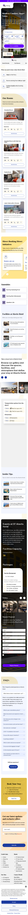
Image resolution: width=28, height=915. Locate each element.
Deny (14, 906)
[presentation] (13, 659)
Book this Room (14, 133)
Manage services (13, 898)
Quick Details (5, 63)
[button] (26, 886)
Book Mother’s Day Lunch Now (15, 0)
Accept (14, 902)
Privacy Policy (17, 913)
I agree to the (13, 655)
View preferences (14, 910)
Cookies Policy (10, 913)
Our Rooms (17, 63)
